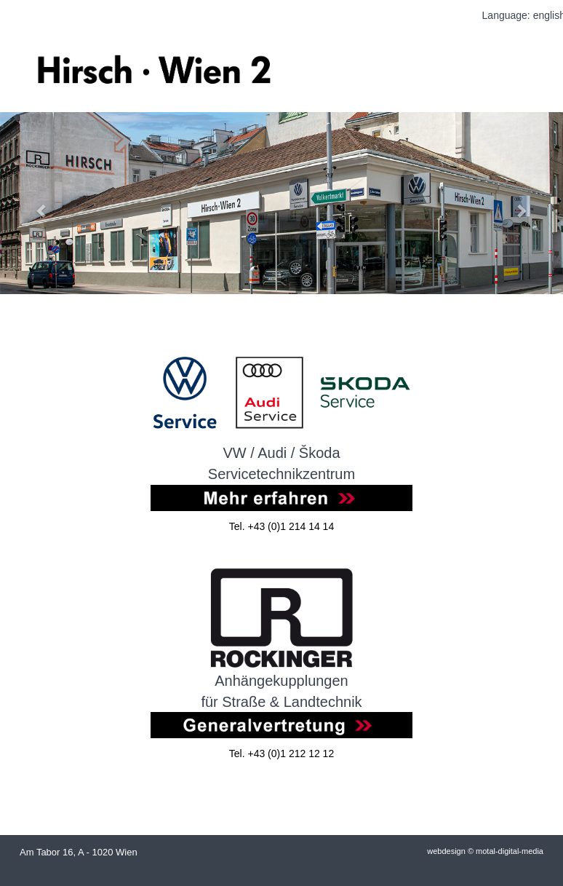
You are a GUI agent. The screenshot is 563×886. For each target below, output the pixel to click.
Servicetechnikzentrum (281, 474)
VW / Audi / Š (265, 453)
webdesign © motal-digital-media (485, 851)
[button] (42, 203)
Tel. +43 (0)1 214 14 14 (281, 526)
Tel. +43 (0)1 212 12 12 (281, 753)
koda (324, 453)
